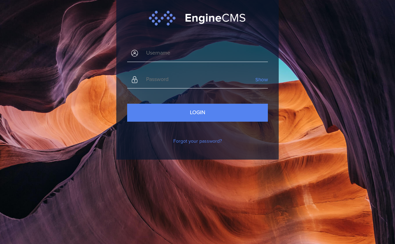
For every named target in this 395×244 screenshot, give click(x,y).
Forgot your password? (197, 141)
